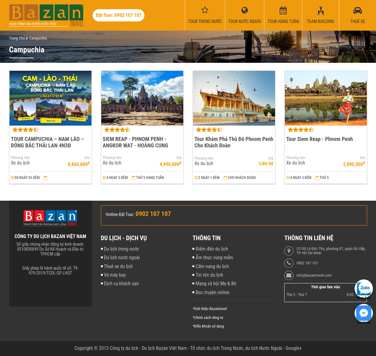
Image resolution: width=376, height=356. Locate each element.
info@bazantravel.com (314, 275)
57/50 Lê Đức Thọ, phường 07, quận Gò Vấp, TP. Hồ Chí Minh (330, 251)
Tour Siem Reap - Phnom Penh (319, 139)
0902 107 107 (307, 263)
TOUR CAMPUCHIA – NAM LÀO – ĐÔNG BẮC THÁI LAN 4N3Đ (47, 142)
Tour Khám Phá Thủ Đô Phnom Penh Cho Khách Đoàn (234, 142)
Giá (87, 158)
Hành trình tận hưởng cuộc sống (32, 24)
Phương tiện (20, 158)
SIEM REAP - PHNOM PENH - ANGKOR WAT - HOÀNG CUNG (135, 142)
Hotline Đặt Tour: (120, 214)
